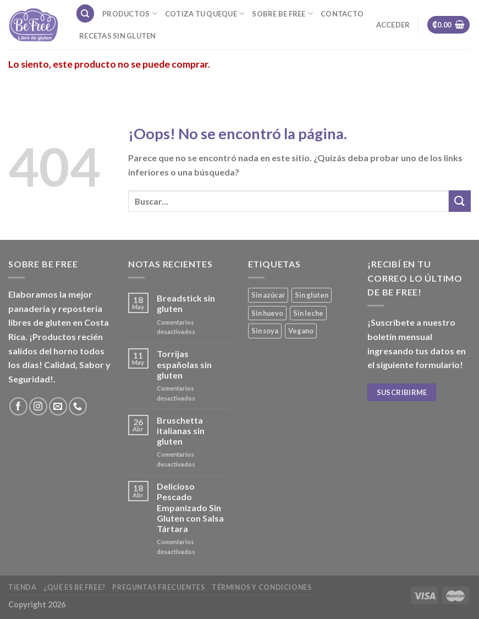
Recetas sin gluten (117, 35)
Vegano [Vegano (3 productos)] (300, 330)
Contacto (342, 13)
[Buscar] (85, 13)
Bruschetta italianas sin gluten (181, 430)
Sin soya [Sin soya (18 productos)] (264, 330)
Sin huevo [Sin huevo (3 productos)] (267, 313)
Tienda (22, 587)
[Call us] (78, 406)
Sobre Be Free (282, 13)
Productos (129, 13)
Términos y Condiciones (261, 587)
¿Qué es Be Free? (74, 587)
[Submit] (460, 201)
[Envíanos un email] (58, 406)
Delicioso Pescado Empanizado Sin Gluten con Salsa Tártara (190, 507)
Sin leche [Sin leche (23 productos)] (308, 313)
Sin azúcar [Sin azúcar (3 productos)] (268, 295)
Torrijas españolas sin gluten (184, 364)
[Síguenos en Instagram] (38, 406)
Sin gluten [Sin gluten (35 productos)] (311, 295)
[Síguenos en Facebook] (18, 406)
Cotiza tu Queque (205, 13)
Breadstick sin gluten (186, 303)
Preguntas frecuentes (158, 587)
